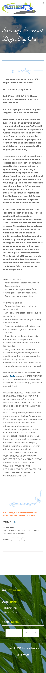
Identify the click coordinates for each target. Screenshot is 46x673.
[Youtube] (36, 633)
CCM (26, 654)
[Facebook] (10, 633)
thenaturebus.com (30, 648)
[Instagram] (18, 633)
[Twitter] (27, 633)
